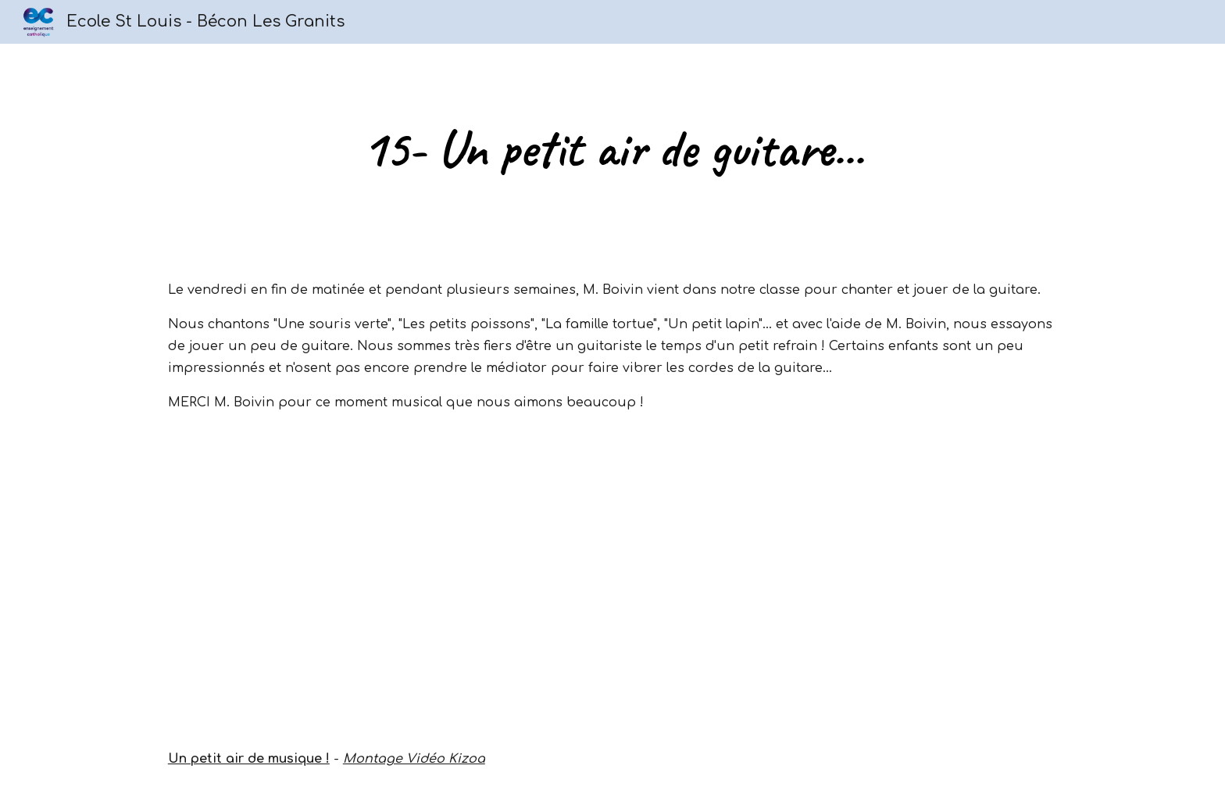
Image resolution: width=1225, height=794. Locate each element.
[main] (612, 148)
